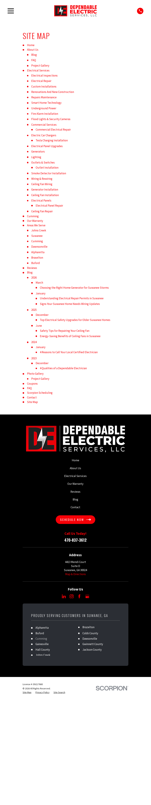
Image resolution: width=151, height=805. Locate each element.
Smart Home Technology (46, 103)
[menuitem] (27, 692)
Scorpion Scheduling (40, 393)
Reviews (32, 268)
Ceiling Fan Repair (42, 211)
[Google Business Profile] (87, 596)
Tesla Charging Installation (52, 140)
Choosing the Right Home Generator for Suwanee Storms (74, 288)
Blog (34, 55)
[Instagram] (72, 596)
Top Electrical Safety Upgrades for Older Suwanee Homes (75, 320)
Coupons (32, 383)
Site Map (32, 402)
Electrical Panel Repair (49, 205)
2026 (34, 277)
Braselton (37, 257)
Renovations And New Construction (52, 92)
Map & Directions (75, 574)
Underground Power (43, 108)
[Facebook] (79, 596)
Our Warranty (35, 221)
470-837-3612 (75, 540)
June (39, 326)
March (39, 282)
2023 (34, 358)
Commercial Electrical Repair (53, 129)
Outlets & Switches (43, 162)
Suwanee (37, 236)
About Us (32, 50)
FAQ (33, 60)
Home (30, 45)
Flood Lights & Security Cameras (50, 119)
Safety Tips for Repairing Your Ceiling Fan (64, 331)
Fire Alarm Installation (44, 114)
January (40, 293)
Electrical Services (38, 70)
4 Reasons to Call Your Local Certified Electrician (69, 352)
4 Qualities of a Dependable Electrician (63, 368)
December (42, 315)
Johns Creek (38, 230)
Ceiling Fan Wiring (41, 184)
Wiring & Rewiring (41, 179)
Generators (38, 151)
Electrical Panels (41, 200)
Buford (35, 263)
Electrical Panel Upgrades (47, 146)
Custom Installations (43, 86)
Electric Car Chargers (43, 135)
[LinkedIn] (64, 596)
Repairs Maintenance (44, 97)
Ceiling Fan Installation (45, 195)
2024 (34, 342)
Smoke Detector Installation (48, 173)
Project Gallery (40, 65)
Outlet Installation (47, 167)
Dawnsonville (39, 246)
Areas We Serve (36, 225)
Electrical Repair (41, 81)
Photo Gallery (35, 373)
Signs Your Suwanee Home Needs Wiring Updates (70, 304)
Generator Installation (44, 189)
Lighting (36, 157)
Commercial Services (44, 125)
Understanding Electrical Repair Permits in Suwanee (72, 298)
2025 (34, 310)
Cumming (33, 216)
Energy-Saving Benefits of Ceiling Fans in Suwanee (70, 336)
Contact (32, 397)
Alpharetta (37, 252)
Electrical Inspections (44, 75)
